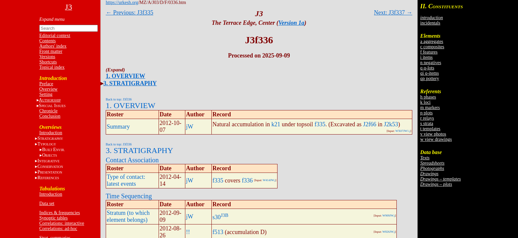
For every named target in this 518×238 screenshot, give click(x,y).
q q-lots (427, 67)
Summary (118, 126)
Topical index (51, 67)
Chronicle (48, 110)
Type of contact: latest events (126, 180)
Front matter (50, 51)
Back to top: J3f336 (119, 99)
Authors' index (52, 46)
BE (53, 149)
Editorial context (54, 35)
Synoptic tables (53, 218)
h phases (428, 97)
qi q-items (429, 73)
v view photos (433, 134)
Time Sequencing (129, 196)
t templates (430, 128)
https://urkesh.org (122, 2)
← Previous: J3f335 (129, 12)
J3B (224, 215)
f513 (217, 232)
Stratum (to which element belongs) (128, 216)
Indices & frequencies (59, 212)
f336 (247, 180)
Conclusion (49, 116)
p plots (426, 112)
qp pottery (429, 78)
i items (426, 57)
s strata (426, 123)
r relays (427, 118)
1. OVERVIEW (125, 76)
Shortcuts (48, 62)
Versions (47, 56)
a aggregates (431, 41)
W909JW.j (388, 215)
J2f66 (369, 124)
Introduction (50, 132)
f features (428, 52)
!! (188, 232)
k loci (425, 102)
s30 (216, 217)
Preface (46, 83)
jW (189, 126)
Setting (46, 94)
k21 (275, 124)
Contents (47, 40)
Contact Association (132, 160)
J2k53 (391, 124)
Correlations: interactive (61, 223)
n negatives (430, 62)
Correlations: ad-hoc (58, 228)
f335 (319, 124)
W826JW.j (388, 231)
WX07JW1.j (402, 131)
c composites (432, 46)
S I (52, 105)
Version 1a (291, 23)
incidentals (430, 22)
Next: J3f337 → (393, 12)
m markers (430, 107)
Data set (46, 203)
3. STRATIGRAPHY (130, 83)
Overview (48, 89)
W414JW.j (269, 180)
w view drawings (436, 139)
